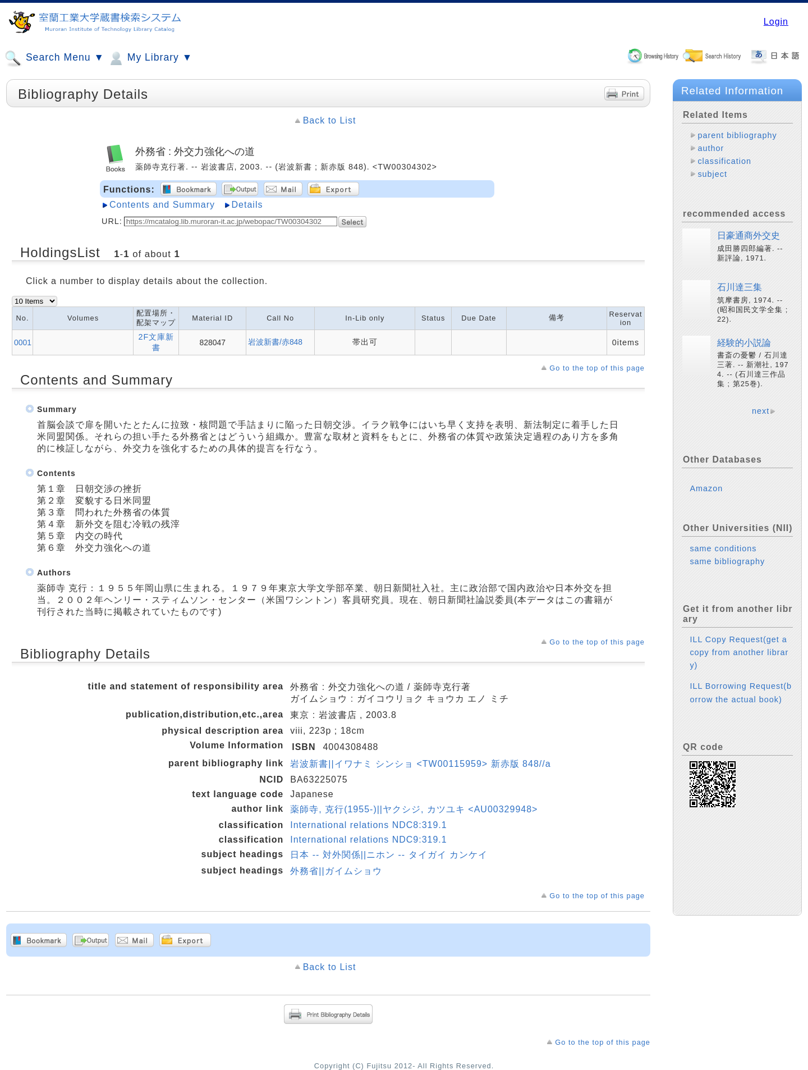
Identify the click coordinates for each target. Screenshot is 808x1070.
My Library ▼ (149, 58)
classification (724, 161)
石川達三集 (739, 287)
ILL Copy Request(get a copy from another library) (739, 652)
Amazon (706, 488)
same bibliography (727, 561)
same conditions (723, 548)
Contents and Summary (162, 204)
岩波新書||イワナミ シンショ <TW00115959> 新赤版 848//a (420, 764)
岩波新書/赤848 (275, 341)
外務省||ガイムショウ (336, 871)
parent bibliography (737, 135)
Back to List (329, 120)
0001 (22, 342)
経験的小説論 (744, 342)
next (760, 410)
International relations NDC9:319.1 (368, 839)
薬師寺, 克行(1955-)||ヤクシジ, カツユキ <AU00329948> (414, 809)
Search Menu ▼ (54, 58)
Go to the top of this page (597, 368)
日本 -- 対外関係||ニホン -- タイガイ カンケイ (389, 854)
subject (712, 174)
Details (247, 204)
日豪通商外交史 (748, 235)
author (710, 148)
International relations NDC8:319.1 (368, 825)
